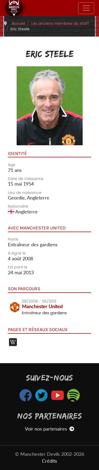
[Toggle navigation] (86, 8)
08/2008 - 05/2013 (39, 301)
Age (11, 164)
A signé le (17, 253)
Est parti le (17, 267)
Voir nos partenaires (49, 429)
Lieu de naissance (24, 192)
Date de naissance (26, 178)
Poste (13, 239)
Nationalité (18, 206)
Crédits (49, 461)
